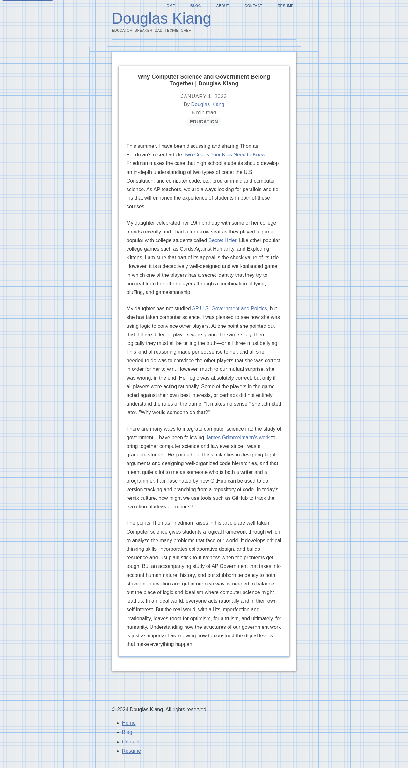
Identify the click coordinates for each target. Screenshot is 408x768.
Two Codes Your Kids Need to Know (224, 154)
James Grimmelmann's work (238, 437)
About (222, 6)
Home (169, 6)
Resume (286, 6)
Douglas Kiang (161, 18)
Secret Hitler (222, 240)
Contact (253, 6)
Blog (195, 6)
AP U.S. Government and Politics (229, 308)
